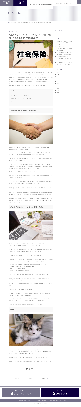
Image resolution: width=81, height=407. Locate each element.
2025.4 (58, 92)
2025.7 (58, 88)
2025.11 (58, 81)
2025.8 (58, 86)
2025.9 (58, 83)
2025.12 (58, 79)
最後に (12, 102)
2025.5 (58, 90)
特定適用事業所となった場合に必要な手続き (21, 99)
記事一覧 (31, 378)
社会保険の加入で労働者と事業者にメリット (21, 96)
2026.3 (58, 72)
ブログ (17, 31)
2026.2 (58, 74)
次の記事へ (44, 378)
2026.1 (58, 76)
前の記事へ (17, 378)
